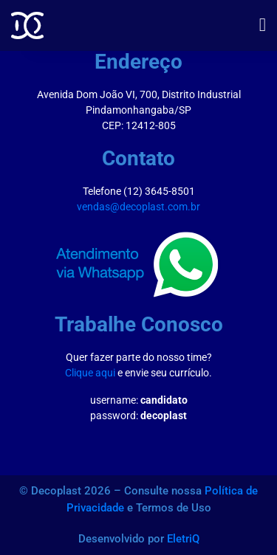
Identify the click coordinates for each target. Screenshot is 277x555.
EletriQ (183, 538)
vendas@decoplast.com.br (138, 207)
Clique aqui (90, 373)
